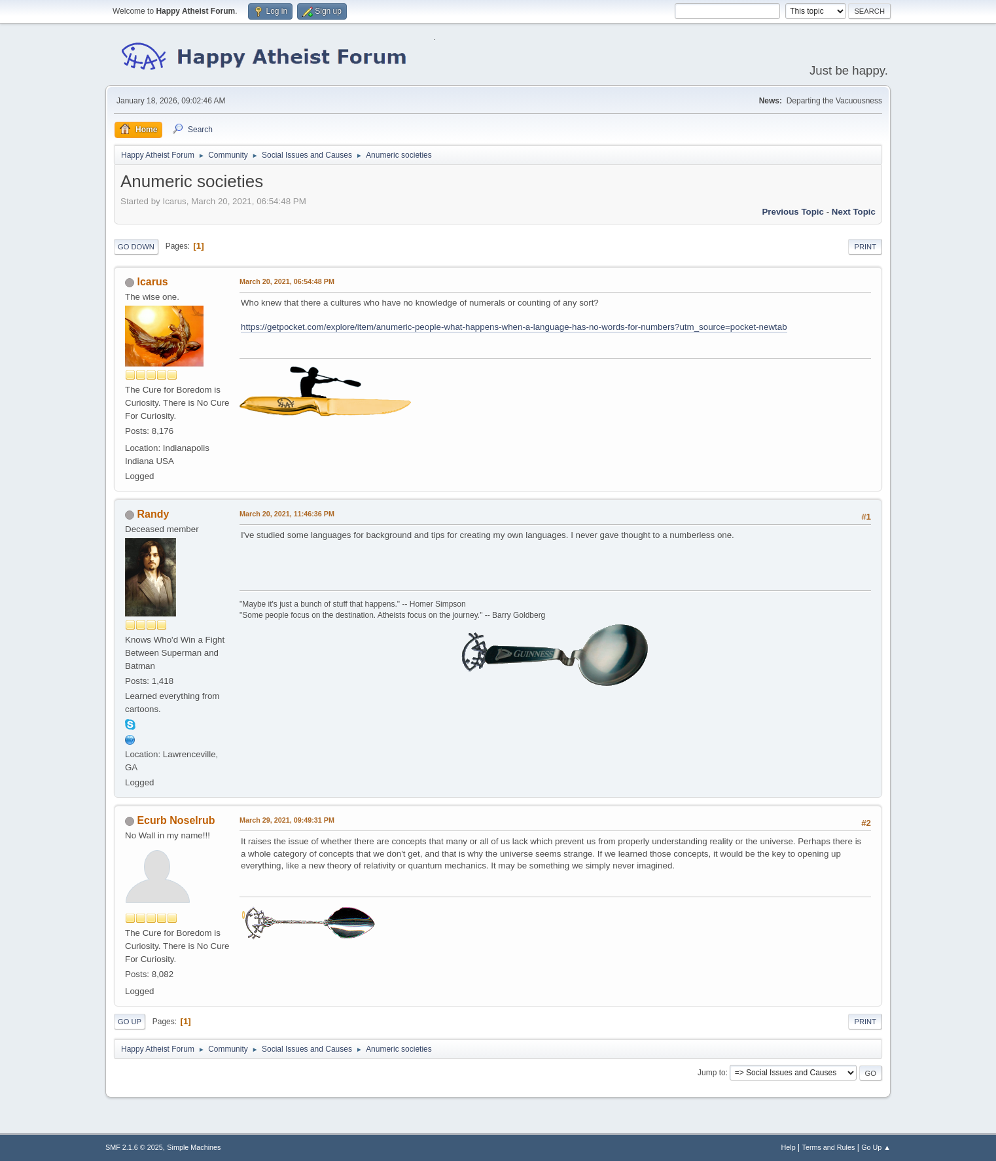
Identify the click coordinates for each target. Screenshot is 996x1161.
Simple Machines (194, 1147)
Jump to (712, 1072)
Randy (153, 514)
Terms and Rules (828, 1147)
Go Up (129, 1022)
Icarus (152, 281)
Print (865, 247)
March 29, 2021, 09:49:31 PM (287, 820)
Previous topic (793, 212)
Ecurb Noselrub (176, 820)
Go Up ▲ (876, 1147)
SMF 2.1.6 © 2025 (134, 1147)
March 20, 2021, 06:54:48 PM (287, 281)
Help (788, 1147)
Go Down (136, 247)
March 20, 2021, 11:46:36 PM (287, 514)
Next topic (854, 212)
